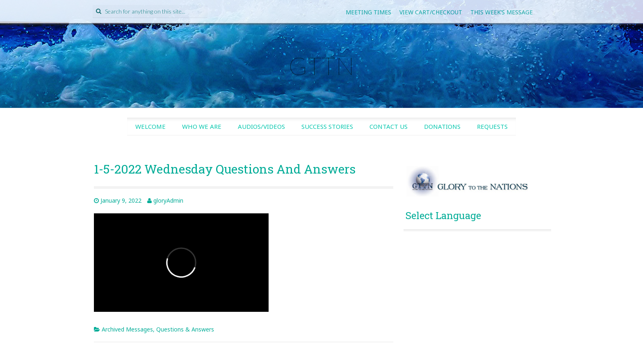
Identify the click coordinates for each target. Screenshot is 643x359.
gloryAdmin (168, 200)
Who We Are (201, 126)
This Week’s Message (501, 12)
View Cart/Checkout (430, 12)
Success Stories (327, 126)
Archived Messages (127, 329)
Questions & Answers (185, 329)
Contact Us (388, 126)
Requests (492, 126)
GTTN (321, 65)
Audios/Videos (261, 126)
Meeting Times (368, 12)
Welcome (150, 126)
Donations (442, 126)
